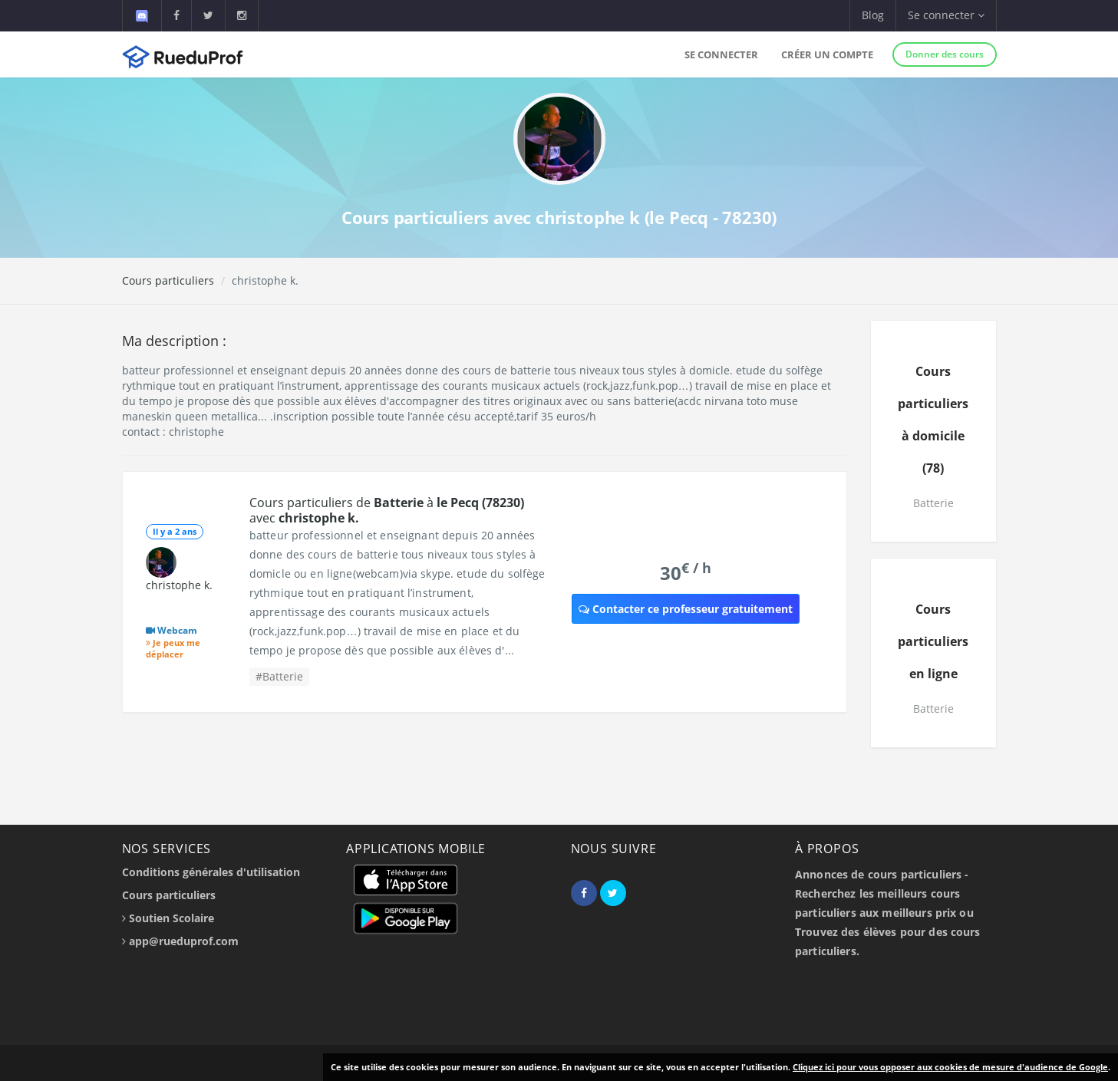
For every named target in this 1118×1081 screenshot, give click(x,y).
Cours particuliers (168, 280)
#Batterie (279, 676)
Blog (873, 15)
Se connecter (721, 54)
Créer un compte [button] (827, 54)
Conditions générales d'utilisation (211, 872)
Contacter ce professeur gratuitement (686, 608)
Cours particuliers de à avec (386, 510)
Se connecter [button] (946, 15)
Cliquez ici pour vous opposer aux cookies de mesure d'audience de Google (950, 1067)
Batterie (933, 503)
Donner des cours (944, 54)
